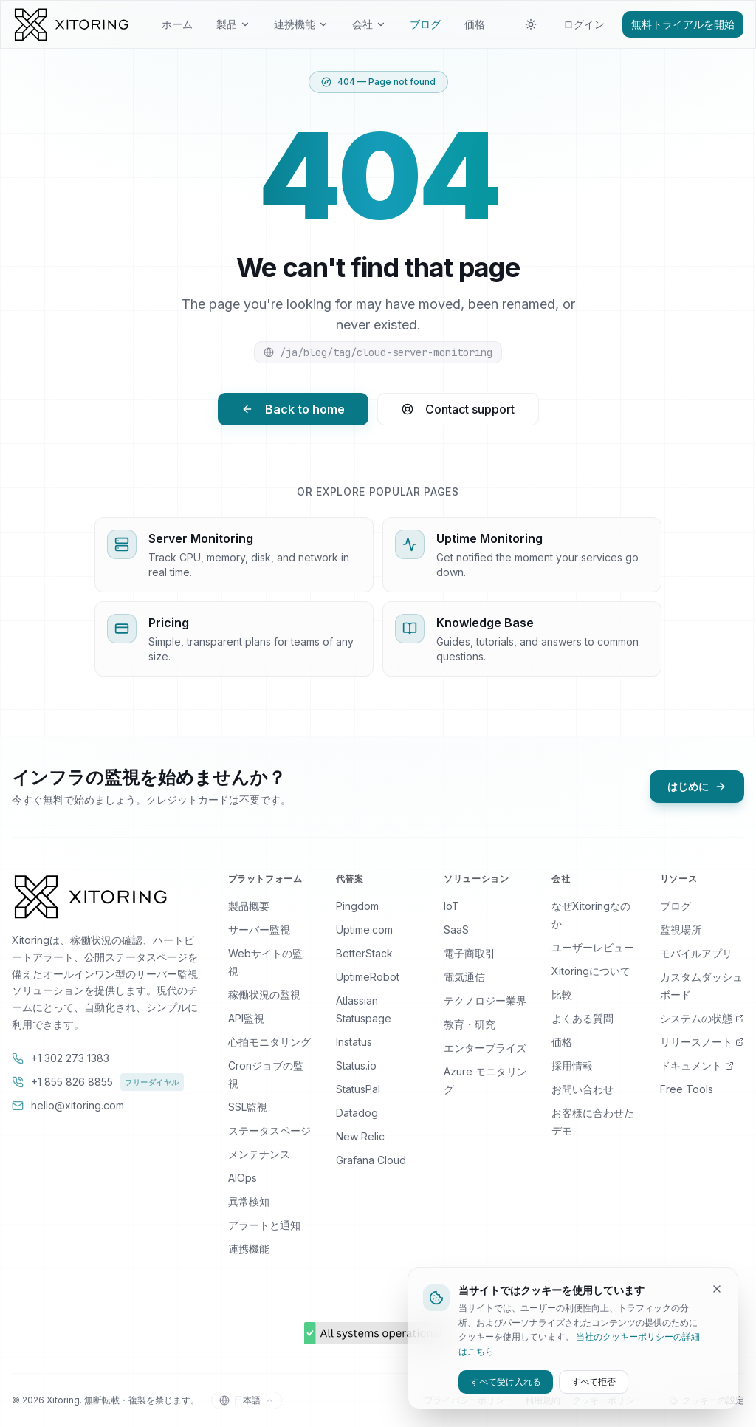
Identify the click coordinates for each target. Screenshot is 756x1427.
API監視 (246, 1018)
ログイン (584, 24)
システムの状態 (702, 1018)
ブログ (425, 24)
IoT (451, 906)
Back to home (293, 409)
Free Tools (686, 1089)
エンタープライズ (485, 1047)
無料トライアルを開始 (683, 24)
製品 (233, 24)
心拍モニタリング (269, 1042)
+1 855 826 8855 (98, 1082)
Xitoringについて (590, 971)
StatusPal (358, 1089)
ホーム (177, 24)
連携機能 (301, 24)
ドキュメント (697, 1065)
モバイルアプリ (696, 953)
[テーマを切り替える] (531, 24)
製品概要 (248, 906)
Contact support (458, 409)
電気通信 (464, 977)
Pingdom (357, 906)
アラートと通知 (264, 1225)
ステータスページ (269, 1130)
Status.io (356, 1065)
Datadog (357, 1112)
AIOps (242, 1177)
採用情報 (572, 1065)
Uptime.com (364, 929)
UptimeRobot (367, 977)
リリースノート (702, 1042)
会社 (369, 24)
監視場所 (680, 929)
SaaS (456, 929)
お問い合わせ (582, 1089)
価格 (474, 24)
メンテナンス (259, 1154)
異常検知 (248, 1201)
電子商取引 (469, 953)
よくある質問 (582, 1018)
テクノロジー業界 (485, 1000)
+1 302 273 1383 (60, 1058)
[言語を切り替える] (246, 1400)
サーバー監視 (259, 929)
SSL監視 (247, 1107)
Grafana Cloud (371, 1160)
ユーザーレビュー (592, 947)
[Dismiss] (717, 1289)
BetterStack (364, 953)
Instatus (354, 1042)
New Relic (360, 1136)
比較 (561, 994)
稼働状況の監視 (264, 994)
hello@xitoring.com (68, 1105)
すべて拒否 (593, 1381)
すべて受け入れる (505, 1381)
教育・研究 (469, 1024)
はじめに (696, 786)
